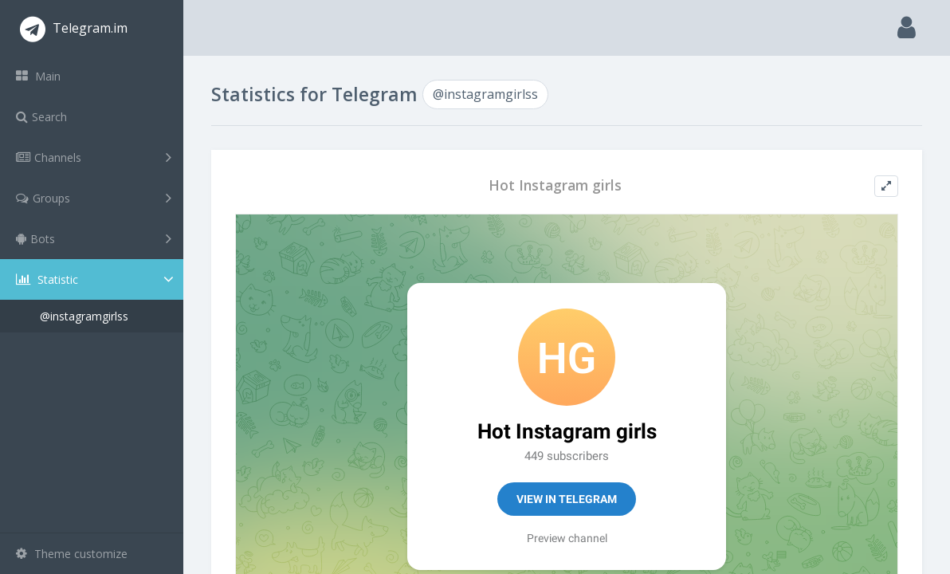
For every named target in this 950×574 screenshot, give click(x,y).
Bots (93, 238)
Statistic (96, 279)
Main (38, 76)
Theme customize (72, 553)
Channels (93, 157)
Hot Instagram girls (555, 185)
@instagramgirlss (84, 316)
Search (41, 116)
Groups (93, 198)
